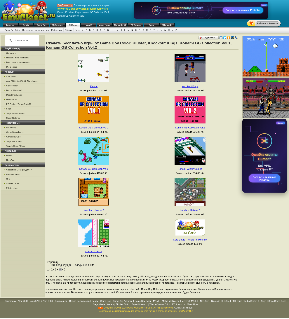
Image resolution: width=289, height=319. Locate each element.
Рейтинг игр (56, 30)
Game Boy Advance (15, 132)
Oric (8, 179)
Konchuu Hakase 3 (190, 210)
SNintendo (167, 25)
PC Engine (135, 25)
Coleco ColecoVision (79, 301)
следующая (82, 265)
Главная (10, 25)
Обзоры (68, 30)
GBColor (73, 25)
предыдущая (63, 265)
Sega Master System (15, 113)
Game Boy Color (12, 30)
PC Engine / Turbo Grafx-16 (18, 104)
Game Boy (42, 25)
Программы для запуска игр (35, 30)
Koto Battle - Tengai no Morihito (190, 239)
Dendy (26, 25)
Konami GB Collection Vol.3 (94, 169)
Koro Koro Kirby (93, 251)
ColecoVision (12, 86)
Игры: (77, 30)
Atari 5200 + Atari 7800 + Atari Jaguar (48, 301)
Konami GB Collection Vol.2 (190, 127)
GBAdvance (57, 25)
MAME (89, 25)
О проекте (11, 53)
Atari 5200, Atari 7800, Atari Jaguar (22, 81)
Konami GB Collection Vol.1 (94, 127)
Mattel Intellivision (14, 95)
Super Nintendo (13, 118)
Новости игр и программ (17, 58)
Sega (151, 25)
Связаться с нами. (183, 307)
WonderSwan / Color (15, 146)
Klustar (94, 86)
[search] (21, 40)
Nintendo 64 (120, 25)
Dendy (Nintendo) (14, 90)
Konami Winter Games (190, 169)
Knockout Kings (190, 86)
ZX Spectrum (12, 188)
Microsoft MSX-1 (13, 174)
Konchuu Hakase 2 (94, 210)
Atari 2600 (10, 76)
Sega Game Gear (14, 141)
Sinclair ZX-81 (12, 183)
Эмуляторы (10, 301)
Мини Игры (104, 25)
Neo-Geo (10, 160)
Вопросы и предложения (17, 62)
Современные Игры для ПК (19, 170)
